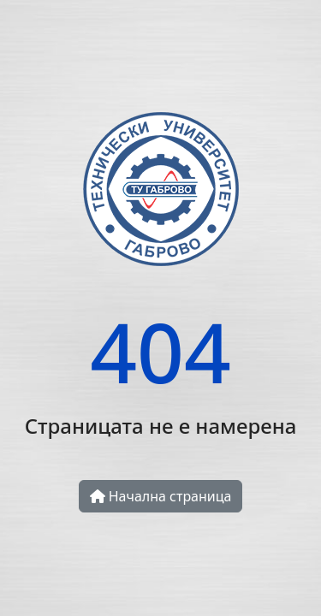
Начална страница (161, 496)
